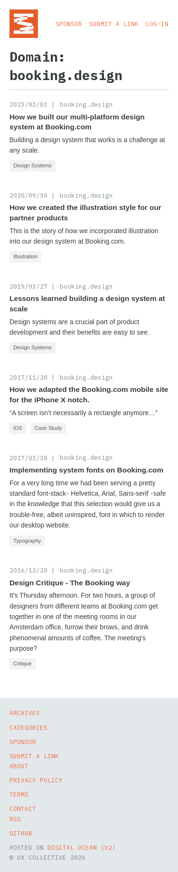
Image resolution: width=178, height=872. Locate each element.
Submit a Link (114, 23)
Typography (27, 541)
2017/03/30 (28, 458)
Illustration (25, 256)
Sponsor (69, 23)
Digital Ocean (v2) (81, 847)
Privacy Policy (36, 780)
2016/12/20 (28, 570)
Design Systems (32, 165)
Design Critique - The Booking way (69, 583)
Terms (18, 794)
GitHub (20, 833)
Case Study (48, 428)
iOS (17, 428)
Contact (22, 808)
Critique (22, 663)
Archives (24, 713)
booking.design (86, 104)
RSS (15, 819)
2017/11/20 (28, 377)
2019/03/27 (28, 286)
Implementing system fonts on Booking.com (86, 470)
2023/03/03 (28, 104)
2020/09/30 (28, 195)
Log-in (157, 23)
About (18, 766)
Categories (28, 727)
